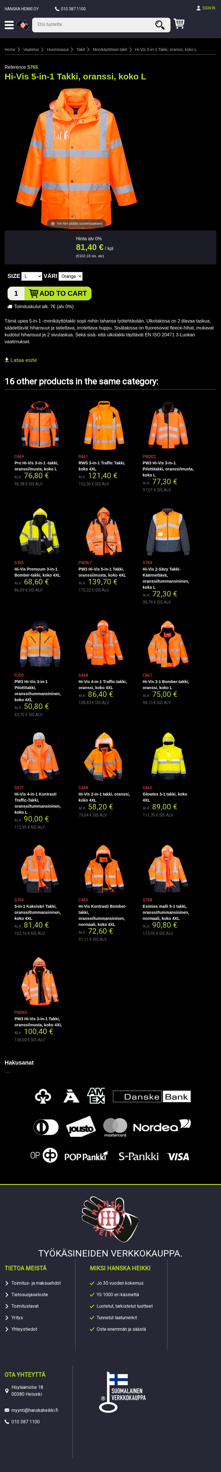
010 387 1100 (73, 9)
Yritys (17, 1317)
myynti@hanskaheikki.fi (35, 1410)
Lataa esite (21, 360)
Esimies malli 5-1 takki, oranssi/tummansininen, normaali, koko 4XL (166, 912)
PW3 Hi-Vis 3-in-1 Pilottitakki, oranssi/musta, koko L (168, 469)
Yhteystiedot (24, 1329)
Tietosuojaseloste (30, 1294)
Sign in (208, 8)
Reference (15, 67)
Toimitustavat (25, 1306)
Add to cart (63, 293)
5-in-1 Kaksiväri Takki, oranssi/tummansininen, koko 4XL (37, 912)
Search (161, 25)
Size (13, 276)
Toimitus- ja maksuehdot (36, 1283)
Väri (50, 276)
